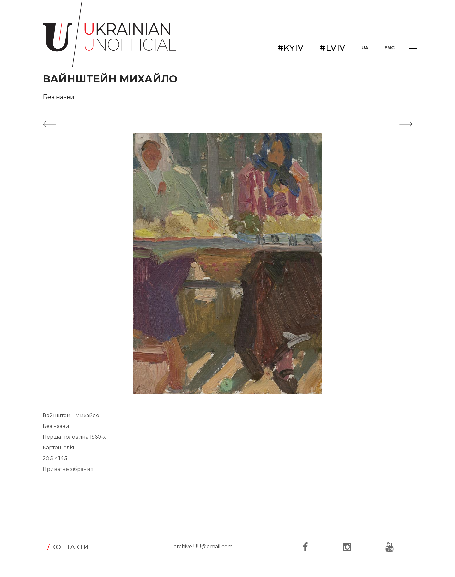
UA (365, 48)
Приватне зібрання (68, 469)
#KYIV (290, 48)
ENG (390, 48)
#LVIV (332, 48)
